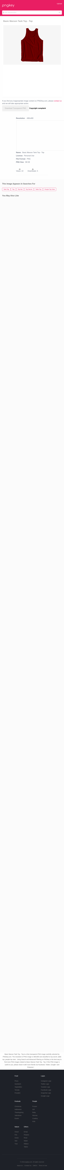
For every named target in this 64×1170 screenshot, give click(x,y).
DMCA (35, 1165)
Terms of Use (43, 1165)
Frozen (34, 1106)
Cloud (17, 1132)
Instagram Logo (46, 1081)
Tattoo (26, 1147)
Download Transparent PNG (15, 108)
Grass (17, 1138)
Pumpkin (17, 1093)
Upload (59, 3)
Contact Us (27, 1165)
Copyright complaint (37, 108)
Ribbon (26, 1144)
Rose (25, 1138)
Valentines (18, 1115)
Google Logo (45, 1096)
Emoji (26, 1132)
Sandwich (18, 1084)
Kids (33, 1121)
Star (16, 1141)
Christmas (18, 1106)
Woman (34, 1115)
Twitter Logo (45, 1084)
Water (26, 1141)
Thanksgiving (19, 1112)
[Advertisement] (31, 81)
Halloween (18, 1109)
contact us (58, 101)
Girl (33, 1109)
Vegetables (18, 1087)
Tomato (17, 1090)
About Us (20, 1165)
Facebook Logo (46, 1090)
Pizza (16, 1081)
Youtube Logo (45, 1087)
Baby (34, 1112)
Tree (16, 1144)
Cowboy (35, 1118)
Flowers (26, 1135)
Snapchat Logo (46, 1093)
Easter (17, 1118)
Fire (16, 1135)
